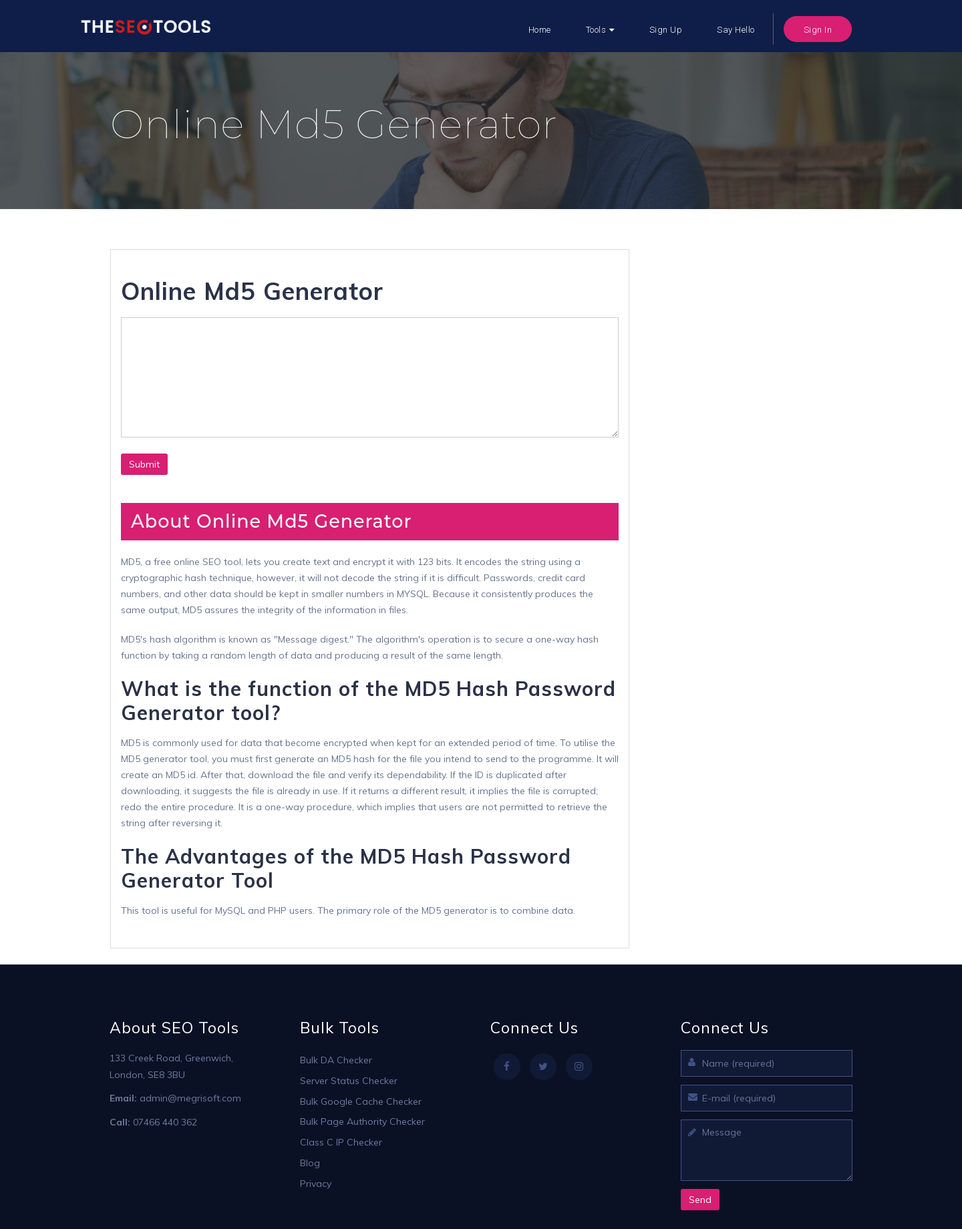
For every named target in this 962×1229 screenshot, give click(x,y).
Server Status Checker (348, 1081)
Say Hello (736, 30)
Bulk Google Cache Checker (361, 1101)
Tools (596, 30)
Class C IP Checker (341, 1142)
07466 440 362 (165, 1122)
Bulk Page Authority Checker (362, 1121)
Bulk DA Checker (336, 1060)
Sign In (818, 30)
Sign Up (666, 30)
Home (539, 30)
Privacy (315, 1184)
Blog (310, 1163)
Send (700, 1200)
